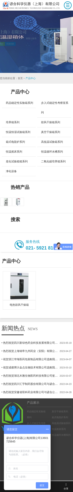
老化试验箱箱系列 (17, 161)
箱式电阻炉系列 (15, 141)
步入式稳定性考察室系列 (54, 107)
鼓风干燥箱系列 (50, 122)
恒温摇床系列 (14, 151)
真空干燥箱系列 (50, 132)
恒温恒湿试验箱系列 (18, 132)
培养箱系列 (12, 122)
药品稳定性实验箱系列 (19, 102)
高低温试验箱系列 (52, 141)
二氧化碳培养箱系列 (53, 161)
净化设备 (11, 171)
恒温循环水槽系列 (52, 151)
